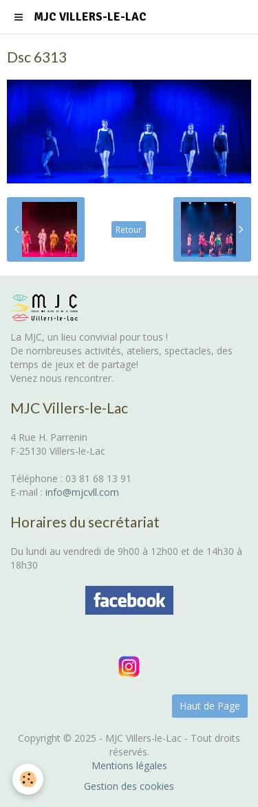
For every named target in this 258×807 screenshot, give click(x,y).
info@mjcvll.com (82, 492)
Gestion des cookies (129, 786)
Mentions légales (129, 765)
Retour (129, 229)
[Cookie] (27, 779)
